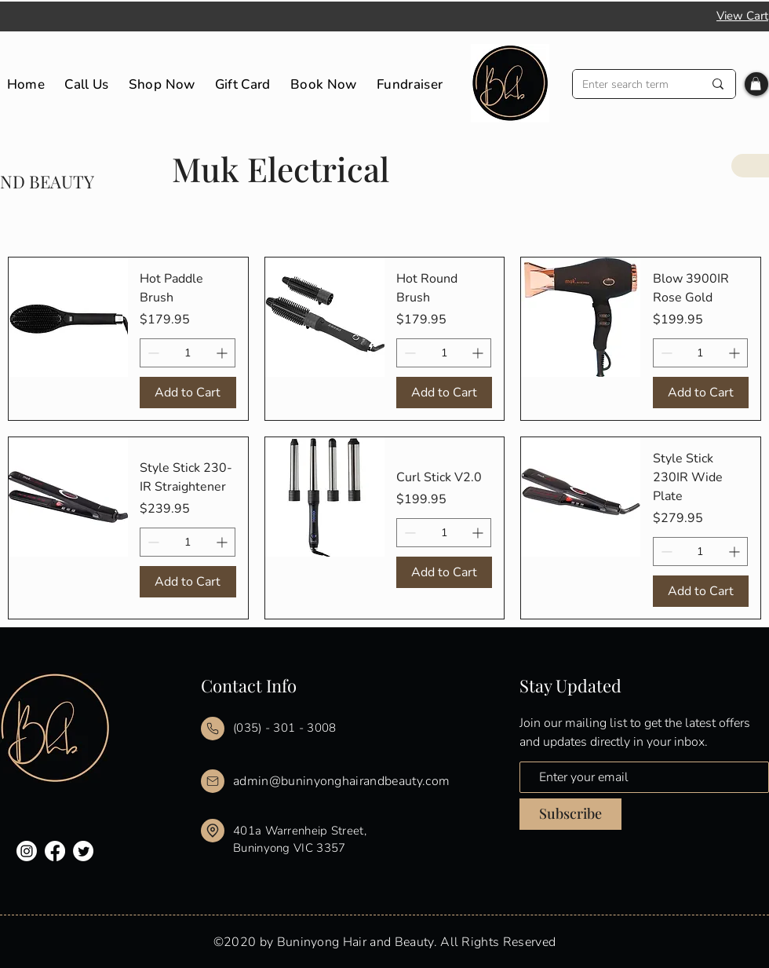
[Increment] (223, 353)
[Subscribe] (570, 814)
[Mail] (212, 728)
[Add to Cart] (187, 392)
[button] (755, 83)
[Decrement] (152, 353)
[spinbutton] (187, 353)
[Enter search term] (631, 84)
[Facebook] (55, 851)
